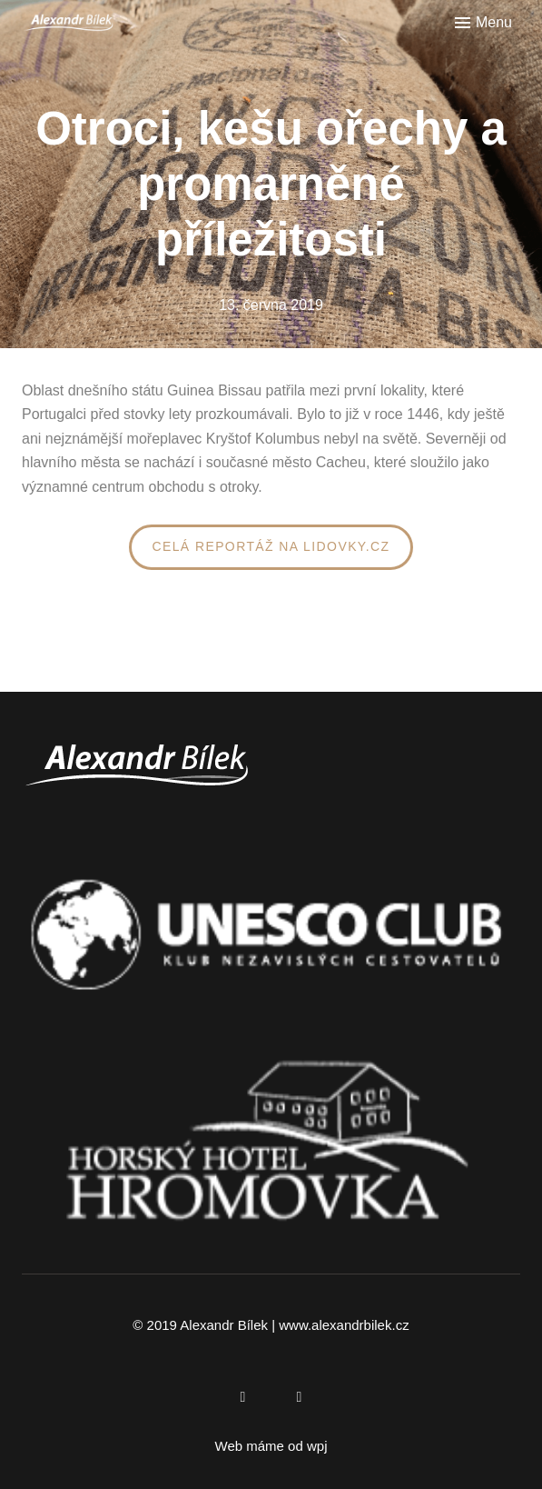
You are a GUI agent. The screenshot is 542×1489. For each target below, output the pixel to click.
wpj (317, 1446)
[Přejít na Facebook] (243, 1397)
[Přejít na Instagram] (299, 1397)
